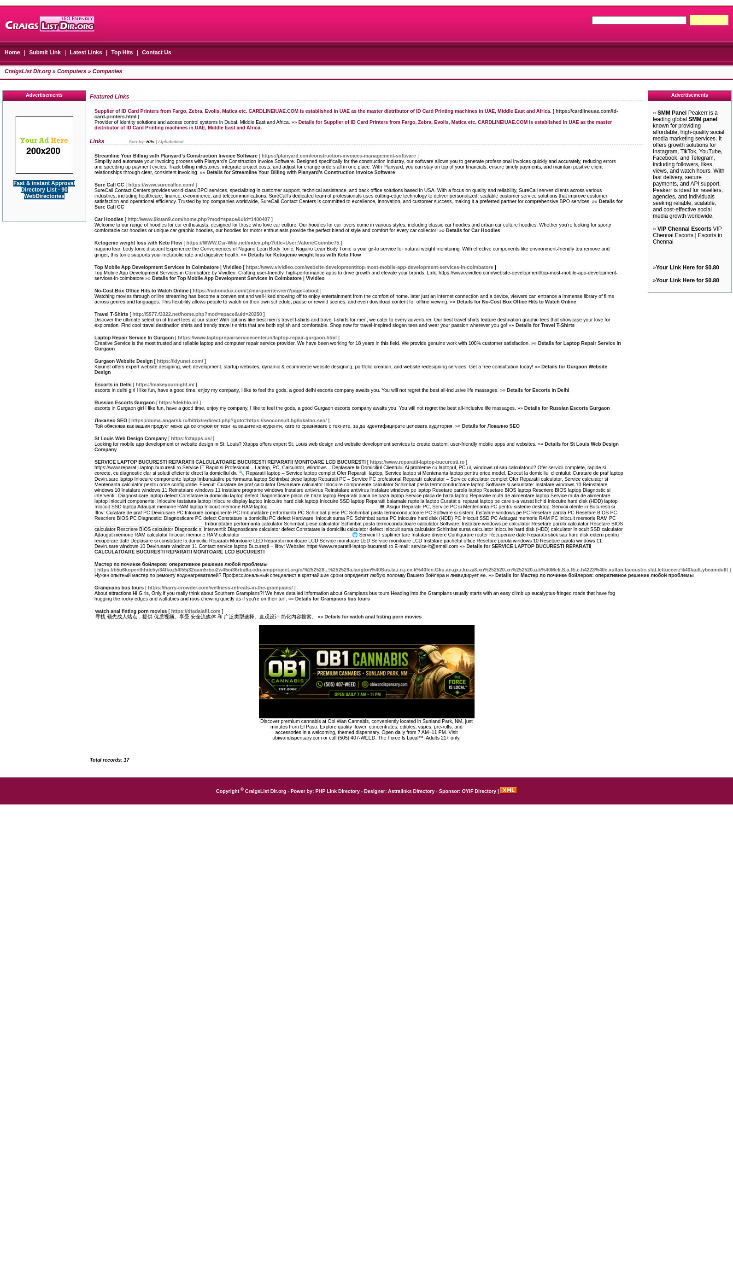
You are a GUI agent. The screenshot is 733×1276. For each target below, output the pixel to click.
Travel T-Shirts (111, 314)
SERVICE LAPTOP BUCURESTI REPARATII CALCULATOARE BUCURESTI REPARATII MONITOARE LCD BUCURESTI (230, 462)
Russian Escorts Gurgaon (124, 402)
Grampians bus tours (119, 587)
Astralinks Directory (411, 791)
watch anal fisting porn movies (131, 611)
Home (12, 52)
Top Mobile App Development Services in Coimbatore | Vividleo (168, 267)
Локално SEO (111, 420)
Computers (71, 71)
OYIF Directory (479, 791)
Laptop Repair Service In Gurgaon (134, 337)
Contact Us (156, 52)
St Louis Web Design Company (130, 438)
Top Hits (122, 52)
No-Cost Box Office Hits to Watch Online (141, 290)
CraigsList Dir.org (28, 71)
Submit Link (45, 52)
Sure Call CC (109, 184)
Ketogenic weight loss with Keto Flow (138, 242)
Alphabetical (170, 142)
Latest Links (86, 52)
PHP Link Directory (338, 791)
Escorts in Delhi (113, 384)
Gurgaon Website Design (123, 361)
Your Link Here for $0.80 (687, 267)
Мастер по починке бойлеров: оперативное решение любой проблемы (181, 564)
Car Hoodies (108, 219)
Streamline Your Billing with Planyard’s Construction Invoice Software (176, 155)
